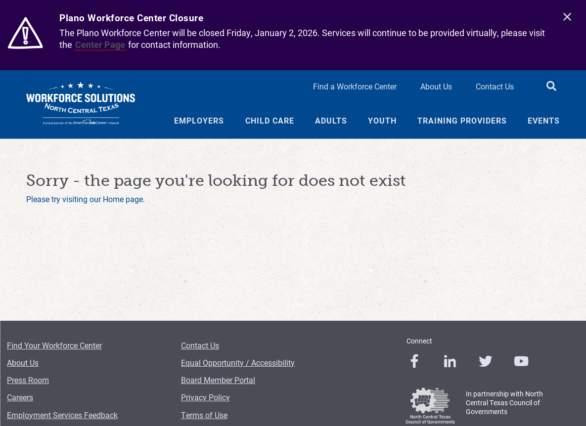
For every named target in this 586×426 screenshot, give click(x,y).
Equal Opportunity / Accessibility (238, 362)
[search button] (551, 87)
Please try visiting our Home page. (85, 199)
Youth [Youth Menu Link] (382, 121)
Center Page (100, 44)
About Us (23, 362)
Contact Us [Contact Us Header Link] (495, 86)
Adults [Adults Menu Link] (331, 121)
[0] (414, 361)
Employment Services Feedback (62, 415)
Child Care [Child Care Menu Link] (269, 121)
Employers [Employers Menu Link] (199, 121)
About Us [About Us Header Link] (436, 86)
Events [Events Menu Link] (544, 121)
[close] (567, 17)
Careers (20, 397)
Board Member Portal (218, 380)
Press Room (28, 380)
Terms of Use (204, 415)
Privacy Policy (205, 397)
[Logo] (80, 104)
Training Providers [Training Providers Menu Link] (462, 121)
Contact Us (200, 345)
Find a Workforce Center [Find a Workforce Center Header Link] (355, 86)
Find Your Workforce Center (54, 345)
